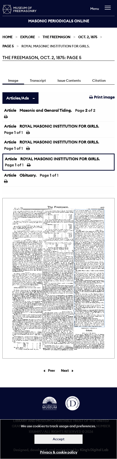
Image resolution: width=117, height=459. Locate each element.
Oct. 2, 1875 (87, 37)
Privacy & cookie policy (58, 452)
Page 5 (8, 46)
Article (10, 110)
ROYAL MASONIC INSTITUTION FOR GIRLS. (59, 126)
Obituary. (28, 175)
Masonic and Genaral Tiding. (46, 110)
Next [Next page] (68, 370)
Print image (102, 97)
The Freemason (56, 37)
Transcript (38, 80)
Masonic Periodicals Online (58, 21)
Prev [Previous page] (52, 370)
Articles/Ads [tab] (17, 98)
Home (7, 37)
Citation (99, 80)
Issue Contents (69, 80)
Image (13, 80)
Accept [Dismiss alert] (59, 439)
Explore (27, 37)
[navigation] (109, 10)
